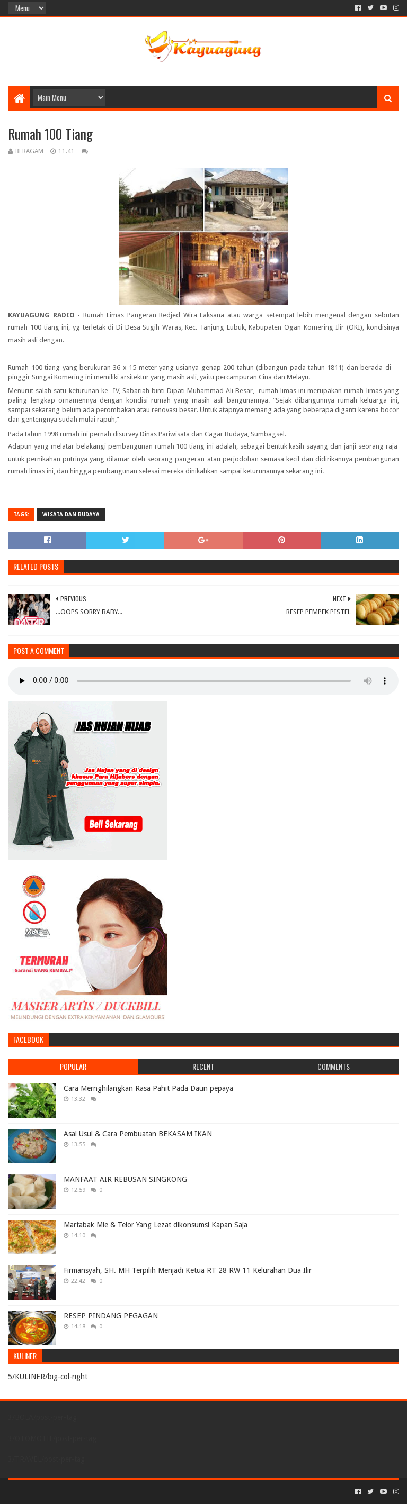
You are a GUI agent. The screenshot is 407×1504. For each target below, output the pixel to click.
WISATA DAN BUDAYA (71, 514)
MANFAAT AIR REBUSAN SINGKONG (125, 1179)
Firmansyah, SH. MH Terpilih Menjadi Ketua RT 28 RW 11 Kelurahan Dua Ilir (188, 1270)
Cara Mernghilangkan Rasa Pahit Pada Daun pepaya (148, 1088)
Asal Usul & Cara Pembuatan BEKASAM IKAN (138, 1133)
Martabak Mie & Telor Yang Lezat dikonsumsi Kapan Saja (155, 1224)
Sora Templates (67, 1492)
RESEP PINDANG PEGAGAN (111, 1315)
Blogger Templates (128, 1492)
